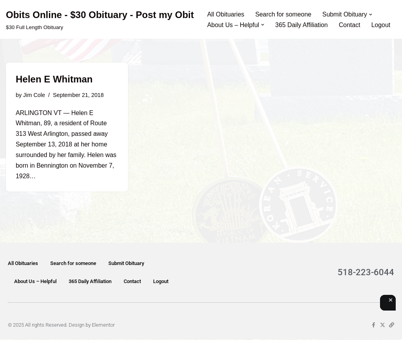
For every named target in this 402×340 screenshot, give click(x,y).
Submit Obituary (126, 264)
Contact (350, 25)
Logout (381, 25)
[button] (371, 14)
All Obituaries (226, 14)
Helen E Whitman (54, 79)
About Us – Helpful (35, 282)
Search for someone (284, 14)
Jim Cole (34, 95)
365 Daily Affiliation (302, 25)
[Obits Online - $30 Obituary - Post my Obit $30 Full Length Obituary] (100, 19)
